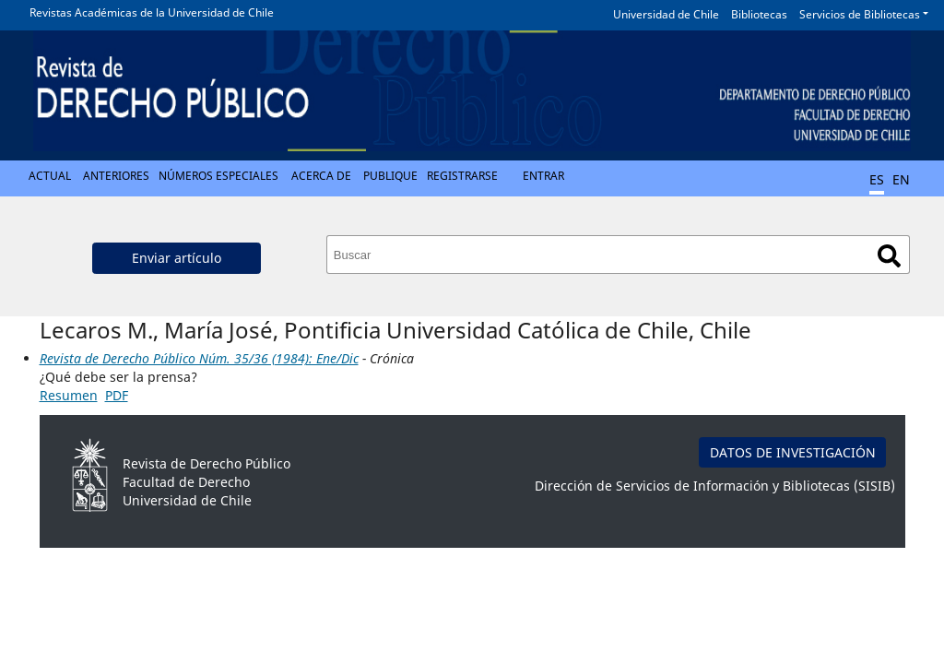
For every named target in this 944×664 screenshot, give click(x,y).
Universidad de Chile (666, 14)
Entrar (543, 176)
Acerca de (321, 176)
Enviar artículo (176, 258)
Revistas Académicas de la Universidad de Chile (152, 12)
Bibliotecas (759, 14)
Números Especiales (218, 176)
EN (901, 179)
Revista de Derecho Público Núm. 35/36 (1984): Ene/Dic (199, 358)
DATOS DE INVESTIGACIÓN (793, 452)
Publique (390, 176)
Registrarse (462, 176)
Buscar (889, 255)
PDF (116, 395)
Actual (50, 176)
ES (876, 179)
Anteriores (116, 176)
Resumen (69, 395)
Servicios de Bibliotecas (859, 14)
